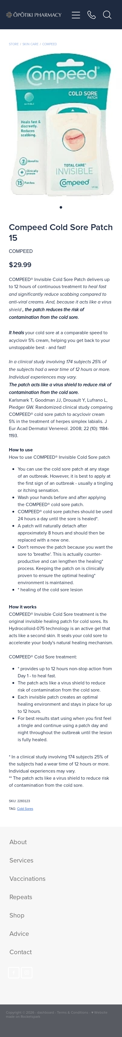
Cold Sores (25, 808)
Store (14, 44)
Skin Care (30, 44)
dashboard (45, 1012)
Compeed (49, 44)
